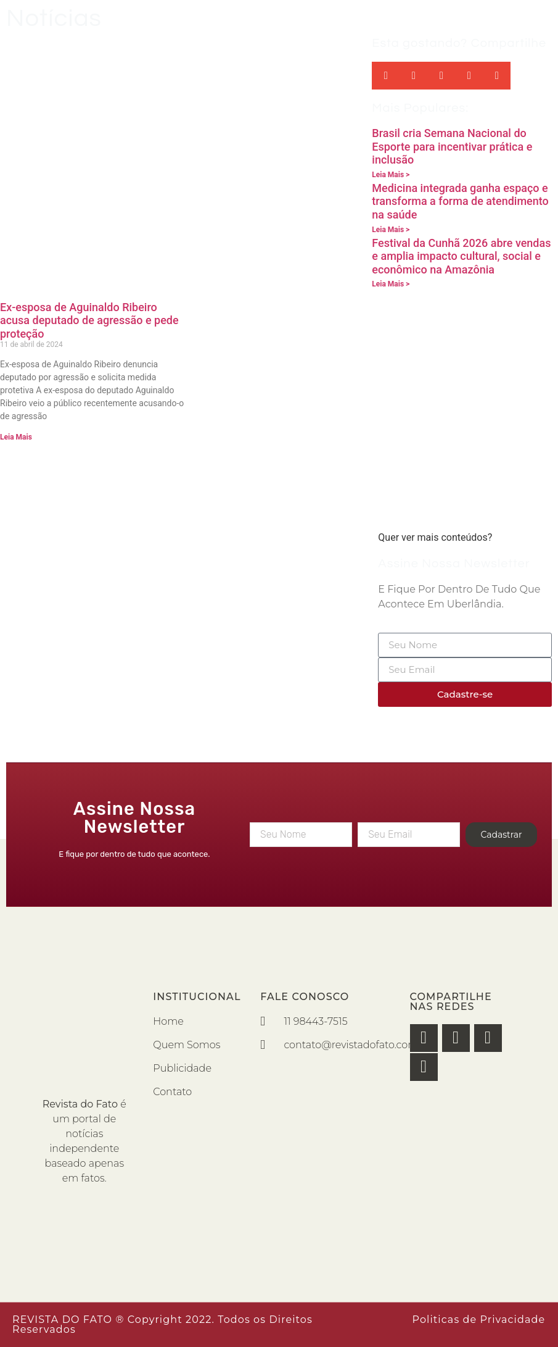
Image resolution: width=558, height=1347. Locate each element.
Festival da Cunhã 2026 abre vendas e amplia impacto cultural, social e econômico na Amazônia (461, 256)
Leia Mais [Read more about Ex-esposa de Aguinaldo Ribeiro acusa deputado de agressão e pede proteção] (16, 437)
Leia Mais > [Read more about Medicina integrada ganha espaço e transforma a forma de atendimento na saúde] (390, 229)
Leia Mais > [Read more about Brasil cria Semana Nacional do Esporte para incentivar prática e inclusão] (390, 174)
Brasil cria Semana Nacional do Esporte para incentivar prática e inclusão (452, 146)
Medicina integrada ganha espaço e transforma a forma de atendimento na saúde (460, 201)
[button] (386, 76)
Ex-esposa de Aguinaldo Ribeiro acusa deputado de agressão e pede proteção (89, 320)
